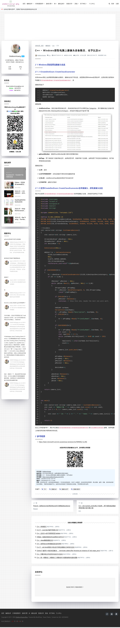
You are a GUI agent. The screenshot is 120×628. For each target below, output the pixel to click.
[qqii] (116, 614)
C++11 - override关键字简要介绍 (47, 530)
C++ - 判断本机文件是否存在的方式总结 (50, 554)
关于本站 (83, 4)
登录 (112, 4)
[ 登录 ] (72, 587)
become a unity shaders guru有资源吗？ (15, 302)
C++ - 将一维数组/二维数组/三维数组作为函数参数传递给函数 (57, 557)
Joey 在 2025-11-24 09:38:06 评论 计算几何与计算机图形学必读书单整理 (18, 282)
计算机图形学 (39, 4)
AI (54, 4)
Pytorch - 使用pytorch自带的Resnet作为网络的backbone (51, 506)
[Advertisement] (60, 27)
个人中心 (92, 4)
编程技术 (29, 4)
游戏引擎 (48, 4)
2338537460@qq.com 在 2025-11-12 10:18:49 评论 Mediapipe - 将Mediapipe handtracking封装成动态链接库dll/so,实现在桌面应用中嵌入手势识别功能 (18, 364)
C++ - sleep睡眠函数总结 (45, 540)
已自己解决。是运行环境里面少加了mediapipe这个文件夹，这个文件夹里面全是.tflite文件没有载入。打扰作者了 (15, 317)
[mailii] (112, 614)
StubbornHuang (41, 55)
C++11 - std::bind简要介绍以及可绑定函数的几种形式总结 (56, 547)
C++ (50, 55)
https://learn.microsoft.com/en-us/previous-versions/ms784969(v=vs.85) (63, 442)
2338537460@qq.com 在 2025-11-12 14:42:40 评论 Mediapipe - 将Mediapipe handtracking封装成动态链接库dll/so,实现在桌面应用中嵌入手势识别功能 (18, 326)
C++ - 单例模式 (42, 526)
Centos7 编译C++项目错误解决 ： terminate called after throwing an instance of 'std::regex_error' (68, 551)
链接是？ (6, 277)
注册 (117, 4)
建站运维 (61, 4)
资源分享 (69, 4)
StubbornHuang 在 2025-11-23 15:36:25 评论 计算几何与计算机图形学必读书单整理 (18, 295)
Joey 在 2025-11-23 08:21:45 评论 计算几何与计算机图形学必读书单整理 (18, 307)
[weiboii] (107, 614)
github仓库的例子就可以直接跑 (12, 239)
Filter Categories (91, 108)
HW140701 (17, 88)
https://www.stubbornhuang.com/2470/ (53, 477)
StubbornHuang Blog (22, 617)
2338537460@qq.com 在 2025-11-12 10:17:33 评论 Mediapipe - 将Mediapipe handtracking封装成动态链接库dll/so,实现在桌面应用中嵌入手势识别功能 (18, 387)
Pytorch (35, 509)
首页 (24, 4)
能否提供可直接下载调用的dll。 (12, 258)
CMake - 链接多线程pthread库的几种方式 (50, 537)
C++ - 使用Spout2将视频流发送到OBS (49, 544)
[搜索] (109, 4)
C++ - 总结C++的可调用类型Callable (48, 533)
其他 (76, 4)
